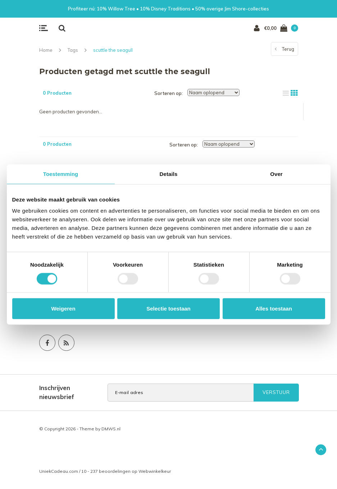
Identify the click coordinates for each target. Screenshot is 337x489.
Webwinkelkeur (154, 471)
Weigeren (63, 308)
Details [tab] (169, 174)
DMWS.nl (110, 428)
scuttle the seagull (113, 50)
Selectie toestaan (168, 308)
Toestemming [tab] (60, 174)
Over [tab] (276, 174)
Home (46, 50)
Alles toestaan (273, 308)
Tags (73, 50)
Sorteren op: (168, 93)
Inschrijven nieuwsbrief (56, 392)
